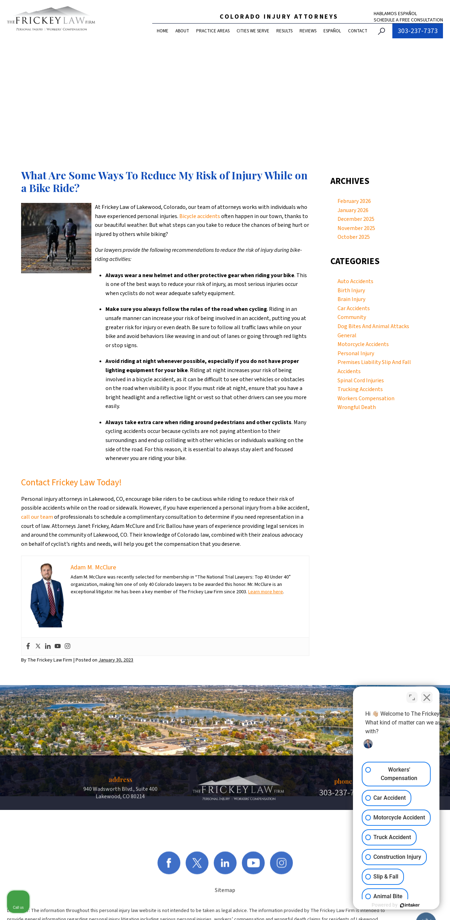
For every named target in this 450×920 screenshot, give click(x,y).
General (347, 335)
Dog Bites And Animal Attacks (373, 326)
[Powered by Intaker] (390, 905)
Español (332, 31)
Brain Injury (351, 299)
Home (162, 31)
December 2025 (356, 219)
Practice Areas (213, 31)
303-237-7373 (418, 31)
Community (352, 317)
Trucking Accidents (360, 389)
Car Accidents (354, 308)
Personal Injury (356, 353)
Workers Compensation (366, 398)
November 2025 (356, 228)
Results (284, 31)
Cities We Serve (253, 31)
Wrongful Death (357, 407)
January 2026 (353, 210)
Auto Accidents (355, 281)
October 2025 (354, 237)
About (182, 31)
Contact (357, 31)
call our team (37, 517)
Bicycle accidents (199, 216)
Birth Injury (351, 290)
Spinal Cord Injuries (361, 380)
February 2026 (354, 201)
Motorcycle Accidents (363, 344)
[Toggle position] (412, 695)
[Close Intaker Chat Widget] (426, 695)
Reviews (308, 31)
